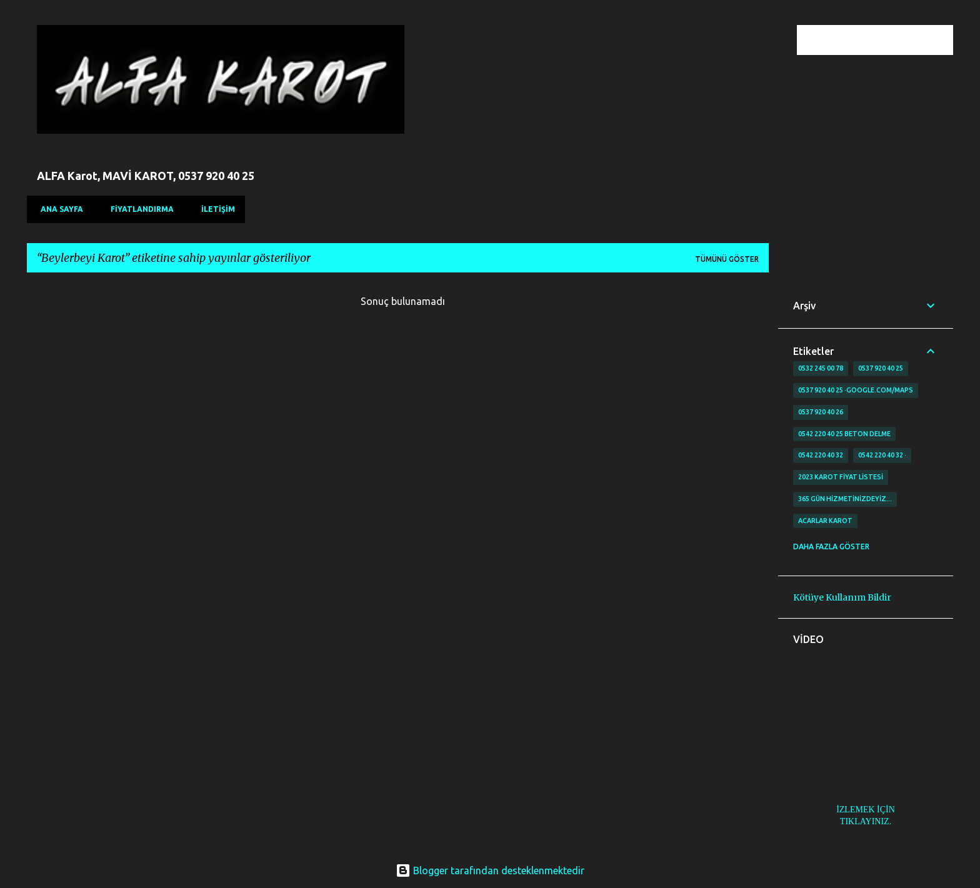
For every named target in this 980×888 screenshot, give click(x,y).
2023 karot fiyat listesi (840, 477)
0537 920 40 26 (820, 412)
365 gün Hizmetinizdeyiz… (845, 498)
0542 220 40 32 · (882, 455)
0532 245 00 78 (820, 368)
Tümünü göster (727, 259)
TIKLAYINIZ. (865, 821)
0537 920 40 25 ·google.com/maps (855, 390)
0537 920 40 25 (880, 368)
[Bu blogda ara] (887, 40)
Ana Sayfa (58, 209)
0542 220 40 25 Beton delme (844, 433)
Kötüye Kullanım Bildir (842, 597)
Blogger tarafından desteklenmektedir (490, 870)
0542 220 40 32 (820, 455)
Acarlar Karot (825, 520)
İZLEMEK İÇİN (865, 809)
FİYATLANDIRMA (138, 209)
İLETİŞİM (214, 209)
